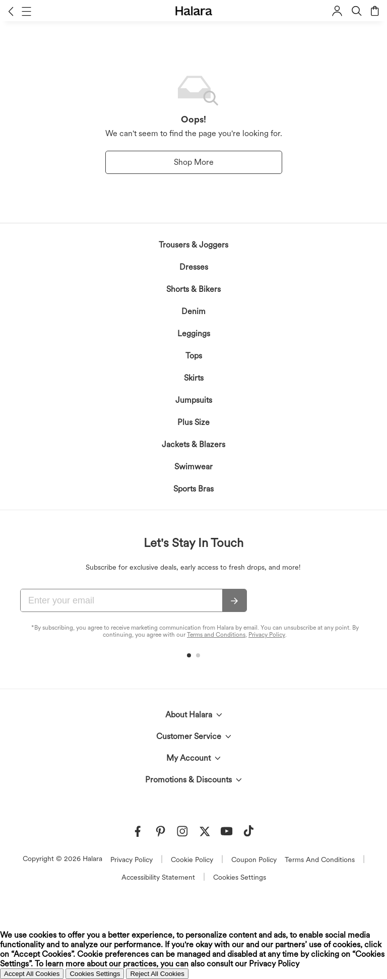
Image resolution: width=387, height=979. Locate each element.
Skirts (194, 378)
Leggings (193, 333)
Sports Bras (193, 489)
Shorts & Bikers (193, 289)
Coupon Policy (254, 859)
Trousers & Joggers (193, 245)
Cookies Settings (239, 877)
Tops (193, 355)
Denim (193, 311)
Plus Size (193, 422)
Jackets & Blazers (193, 444)
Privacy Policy (266, 634)
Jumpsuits (193, 400)
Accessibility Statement (158, 877)
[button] (11, 11)
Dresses (193, 267)
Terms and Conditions (216, 634)
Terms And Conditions (320, 859)
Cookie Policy (192, 859)
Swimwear (193, 466)
